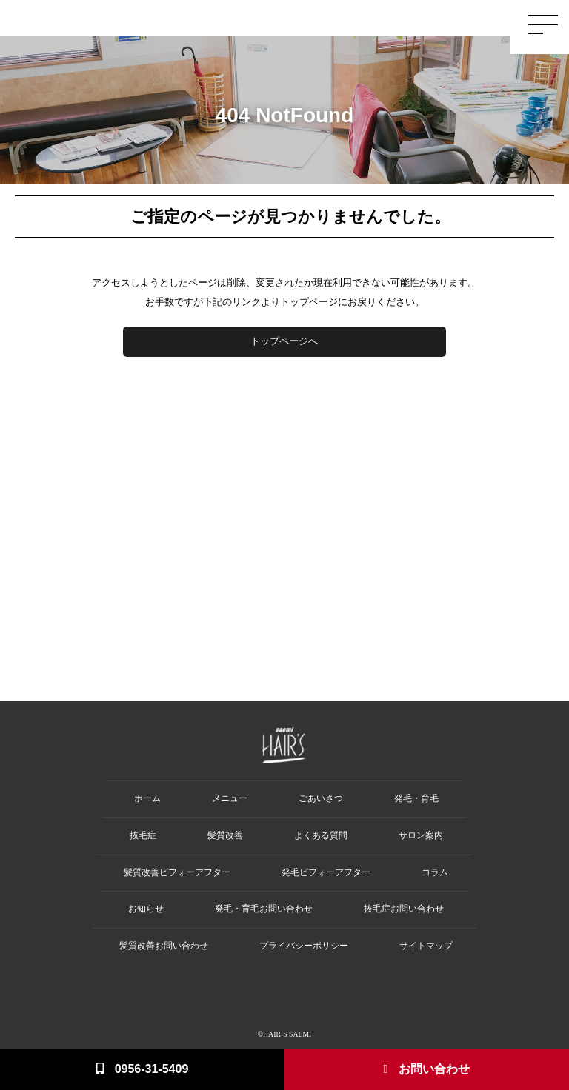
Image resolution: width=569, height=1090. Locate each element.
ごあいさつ (321, 798)
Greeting (263, 19)
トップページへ (284, 341)
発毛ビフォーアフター (326, 872)
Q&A (489, 19)
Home (231, 19)
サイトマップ (426, 946)
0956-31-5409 (142, 1069)
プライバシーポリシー (303, 946)
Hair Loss (352, 19)
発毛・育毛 (416, 798)
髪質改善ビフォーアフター (177, 872)
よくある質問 (320, 835)
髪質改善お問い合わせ (163, 946)
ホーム (147, 798)
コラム (435, 872)
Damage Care (398, 19)
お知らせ (146, 909)
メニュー (229, 798)
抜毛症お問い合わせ (404, 909)
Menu (438, 19)
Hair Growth (306, 19)
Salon (464, 19)
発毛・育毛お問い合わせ (264, 909)
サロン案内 (421, 835)
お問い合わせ (427, 1069)
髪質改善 (225, 835)
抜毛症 (143, 835)
